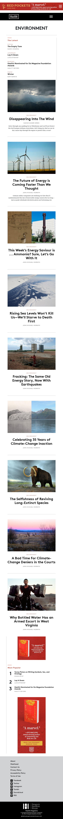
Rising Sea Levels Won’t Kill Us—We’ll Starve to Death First (31, 317)
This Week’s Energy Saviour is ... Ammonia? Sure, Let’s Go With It (31, 253)
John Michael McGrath (31, 192)
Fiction (10, 44)
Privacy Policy (15, 770)
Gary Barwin (12, 76)
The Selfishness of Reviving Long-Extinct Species (31, 500)
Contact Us (14, 767)
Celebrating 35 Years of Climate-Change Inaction (31, 441)
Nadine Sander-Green (31, 123)
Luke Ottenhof (13, 57)
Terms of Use (15, 776)
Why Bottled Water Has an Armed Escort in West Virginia (31, 621)
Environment (31, 115)
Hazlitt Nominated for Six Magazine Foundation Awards (29, 64)
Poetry (10, 72)
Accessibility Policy (17, 773)
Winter (11, 74)
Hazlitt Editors (13, 68)
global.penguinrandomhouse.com (31, 816)
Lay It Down (13, 54)
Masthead (14, 764)
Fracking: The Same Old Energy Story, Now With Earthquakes (31, 380)
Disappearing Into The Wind (31, 118)
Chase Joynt (19, 676)
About (12, 761)
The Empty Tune (15, 46)
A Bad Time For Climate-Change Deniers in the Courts (31, 559)
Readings (11, 61)
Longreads (12, 53)
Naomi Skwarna (13, 49)
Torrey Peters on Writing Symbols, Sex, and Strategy (31, 673)
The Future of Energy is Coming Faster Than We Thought (31, 184)
